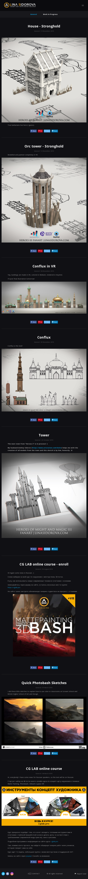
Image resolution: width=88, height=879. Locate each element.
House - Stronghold (44, 26)
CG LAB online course (44, 768)
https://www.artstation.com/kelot (47, 448)
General (33, 14)
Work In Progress (50, 14)
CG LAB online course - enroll (44, 564)
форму (28, 856)
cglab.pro (54, 841)
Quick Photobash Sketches (44, 683)
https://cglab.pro (14, 587)
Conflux (44, 337)
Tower (44, 435)
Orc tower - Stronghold (44, 146)
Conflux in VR (44, 266)
